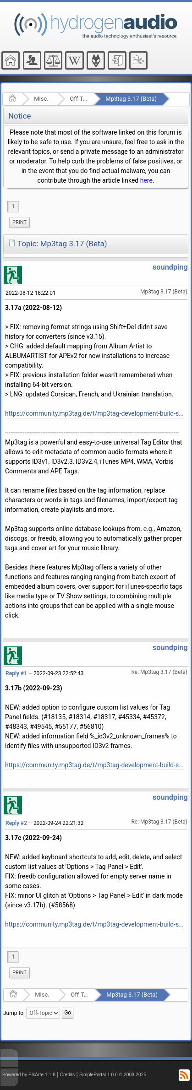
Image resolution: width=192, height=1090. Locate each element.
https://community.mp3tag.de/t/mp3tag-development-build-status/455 (94, 413)
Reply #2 (16, 823)
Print (19, 222)
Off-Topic (79, 98)
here (146, 180)
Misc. (41, 98)
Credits (67, 1074)
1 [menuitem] (13, 206)
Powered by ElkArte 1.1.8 (28, 1074)
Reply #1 (16, 673)
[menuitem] (19, 222)
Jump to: (14, 1013)
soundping (170, 267)
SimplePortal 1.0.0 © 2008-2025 (112, 1074)
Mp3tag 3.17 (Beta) (131, 98)
